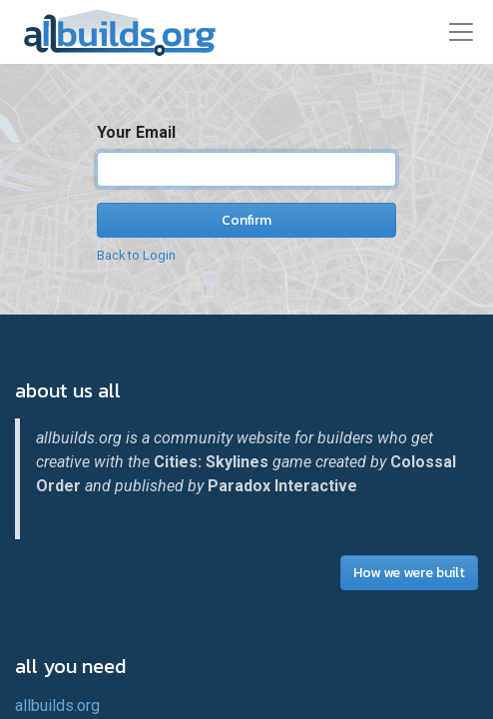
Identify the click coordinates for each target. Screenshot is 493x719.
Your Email (136, 132)
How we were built (409, 572)
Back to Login (136, 255)
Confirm (246, 220)
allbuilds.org (57, 705)
